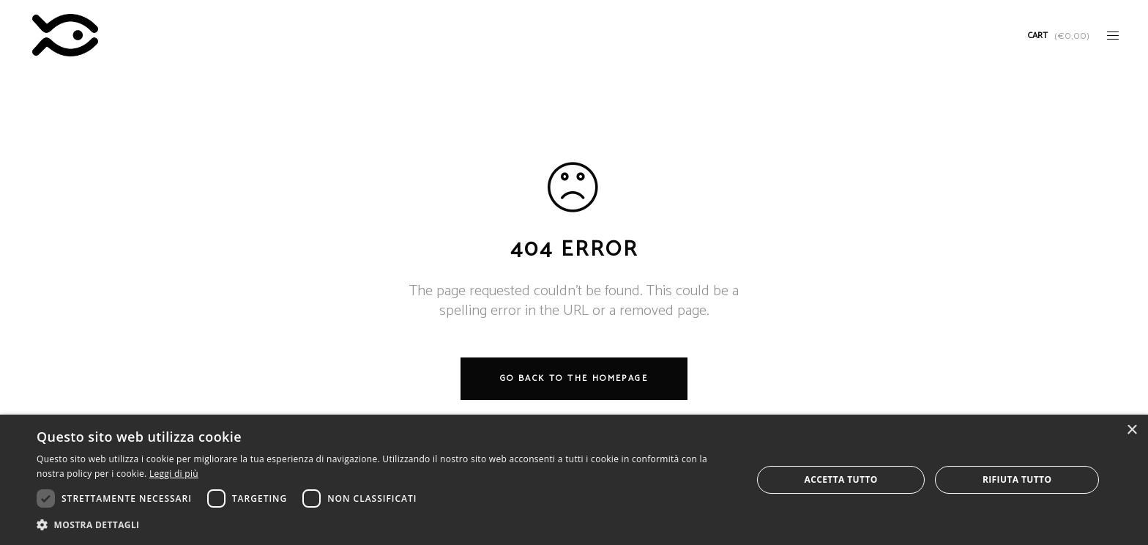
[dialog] (574, 480)
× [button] (1131, 430)
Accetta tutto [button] (840, 479)
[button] (384, 525)
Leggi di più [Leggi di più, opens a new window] (173, 473)
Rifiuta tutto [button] (1017, 479)
